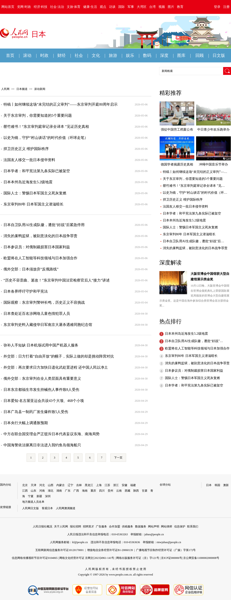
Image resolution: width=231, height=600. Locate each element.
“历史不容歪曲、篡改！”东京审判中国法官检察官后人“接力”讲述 (56, 280)
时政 (44, 55)
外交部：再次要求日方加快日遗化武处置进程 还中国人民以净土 (55, 367)
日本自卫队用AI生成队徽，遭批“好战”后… (193, 241)
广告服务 (101, 526)
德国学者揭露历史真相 (177, 164)
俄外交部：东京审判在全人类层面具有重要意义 (42, 378)
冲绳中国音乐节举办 (213, 164)
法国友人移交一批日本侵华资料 (29, 160)
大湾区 (141, 7)
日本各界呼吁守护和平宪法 (25, 291)
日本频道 (21, 89)
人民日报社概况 (42, 526)
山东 (33, 490)
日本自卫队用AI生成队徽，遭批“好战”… (194, 341)
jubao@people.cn (154, 534)
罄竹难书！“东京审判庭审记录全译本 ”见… (194, 185)
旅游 (113, 55)
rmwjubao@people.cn (169, 542)
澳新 (226, 485)
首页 (10, 55)
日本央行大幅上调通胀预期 (25, 423)
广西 (76, 490)
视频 (161, 7)
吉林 (79, 485)
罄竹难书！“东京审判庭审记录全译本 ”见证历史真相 (46, 127)
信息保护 (179, 526)
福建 (133, 485)
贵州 (110, 490)
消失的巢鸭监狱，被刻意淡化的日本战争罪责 (40, 236)
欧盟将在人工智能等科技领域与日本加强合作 (40, 258)
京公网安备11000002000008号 (201, 558)
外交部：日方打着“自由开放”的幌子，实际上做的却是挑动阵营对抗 (58, 356)
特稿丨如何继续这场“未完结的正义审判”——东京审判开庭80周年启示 (60, 104)
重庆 (93, 490)
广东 (67, 490)
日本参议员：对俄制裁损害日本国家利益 (36, 247)
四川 (102, 490)
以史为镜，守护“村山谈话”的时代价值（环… (195, 192)
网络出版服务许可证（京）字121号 (137, 558)
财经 (61, 55)
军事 (131, 7)
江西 (25, 490)
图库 (181, 55)
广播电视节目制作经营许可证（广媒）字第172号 (166, 550)
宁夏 (30, 496)
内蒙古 (60, 485)
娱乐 (130, 55)
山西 (50, 485)
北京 (25, 485)
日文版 (219, 55)
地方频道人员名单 (33, 501)
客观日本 (47, 508)
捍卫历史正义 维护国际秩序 (26, 149)
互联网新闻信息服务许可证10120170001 (59, 550)
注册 (226, 7)
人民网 (5, 89)
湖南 (59, 490)
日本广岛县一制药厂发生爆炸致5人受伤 (35, 412)
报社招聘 (75, 526)
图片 (171, 7)
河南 (42, 490)
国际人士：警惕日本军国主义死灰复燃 (34, 193)
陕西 (136, 490)
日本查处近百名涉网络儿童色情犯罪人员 (36, 313)
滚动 (27, 55)
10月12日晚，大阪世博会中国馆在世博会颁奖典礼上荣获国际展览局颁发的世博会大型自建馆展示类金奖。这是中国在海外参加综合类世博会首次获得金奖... (194, 295)
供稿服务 (127, 526)
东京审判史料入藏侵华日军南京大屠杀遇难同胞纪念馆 (47, 325)
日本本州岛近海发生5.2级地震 (27, 182)
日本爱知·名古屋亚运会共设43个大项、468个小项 (43, 401)
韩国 (217, 485)
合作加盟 (114, 526)
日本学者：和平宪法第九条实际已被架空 (36, 171)
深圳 (48, 496)
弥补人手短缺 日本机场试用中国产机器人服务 (40, 345)
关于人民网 (61, 526)
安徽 (124, 485)
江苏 (107, 485)
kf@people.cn (80, 542)
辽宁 (70, 485)
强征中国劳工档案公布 (177, 129)
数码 (147, 55)
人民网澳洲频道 (65, 508)
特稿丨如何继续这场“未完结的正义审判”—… (195, 172)
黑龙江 (89, 485)
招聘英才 (88, 526)
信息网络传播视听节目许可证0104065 (35, 558)
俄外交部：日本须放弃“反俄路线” (30, 269)
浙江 (116, 485)
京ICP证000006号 (171, 558)
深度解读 (170, 263)
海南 (85, 490)
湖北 (50, 490)
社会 (79, 55)
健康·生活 (90, 7)
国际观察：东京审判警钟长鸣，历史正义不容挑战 (44, 302)
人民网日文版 (30, 508)
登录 (217, 7)
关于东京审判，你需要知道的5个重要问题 (37, 115)
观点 (103, 7)
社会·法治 (57, 7)
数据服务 (140, 526)
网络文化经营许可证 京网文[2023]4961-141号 (86, 558)
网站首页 (7, 7)
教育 (180, 7)
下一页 (118, 457)
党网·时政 (24, 7)
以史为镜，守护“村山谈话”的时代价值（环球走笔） (45, 138)
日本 (209, 485)
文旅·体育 (74, 7)
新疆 (39, 496)
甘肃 (144, 490)
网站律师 (166, 526)
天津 (33, 485)
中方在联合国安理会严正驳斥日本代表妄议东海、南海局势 (51, 434)
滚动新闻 (39, 89)
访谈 (112, 7)
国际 (121, 7)
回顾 (199, 55)
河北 (42, 485)
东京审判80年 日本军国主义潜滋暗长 (33, 204)
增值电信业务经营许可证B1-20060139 (110, 550)
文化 (96, 55)
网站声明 (153, 526)
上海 (99, 485)
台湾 (152, 7)
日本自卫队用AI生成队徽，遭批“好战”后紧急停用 (44, 225)
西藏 (127, 490)
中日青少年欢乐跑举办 (213, 129)
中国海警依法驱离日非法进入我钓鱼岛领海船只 (42, 445)
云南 (119, 490)
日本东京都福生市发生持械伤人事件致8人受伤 (41, 390)
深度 (164, 55)
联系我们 (192, 526)
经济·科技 (41, 7)
